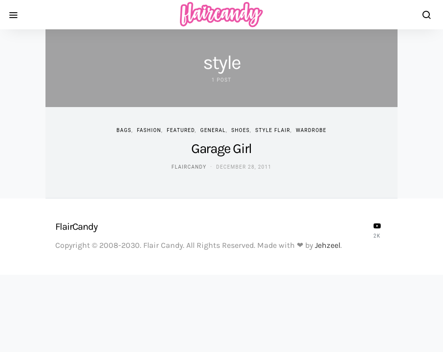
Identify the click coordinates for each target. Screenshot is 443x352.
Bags (123, 130)
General (213, 130)
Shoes (240, 130)
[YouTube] (377, 230)
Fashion (149, 130)
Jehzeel (327, 245)
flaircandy (189, 167)
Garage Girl (221, 148)
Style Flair (272, 130)
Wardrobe (311, 130)
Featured (181, 130)
